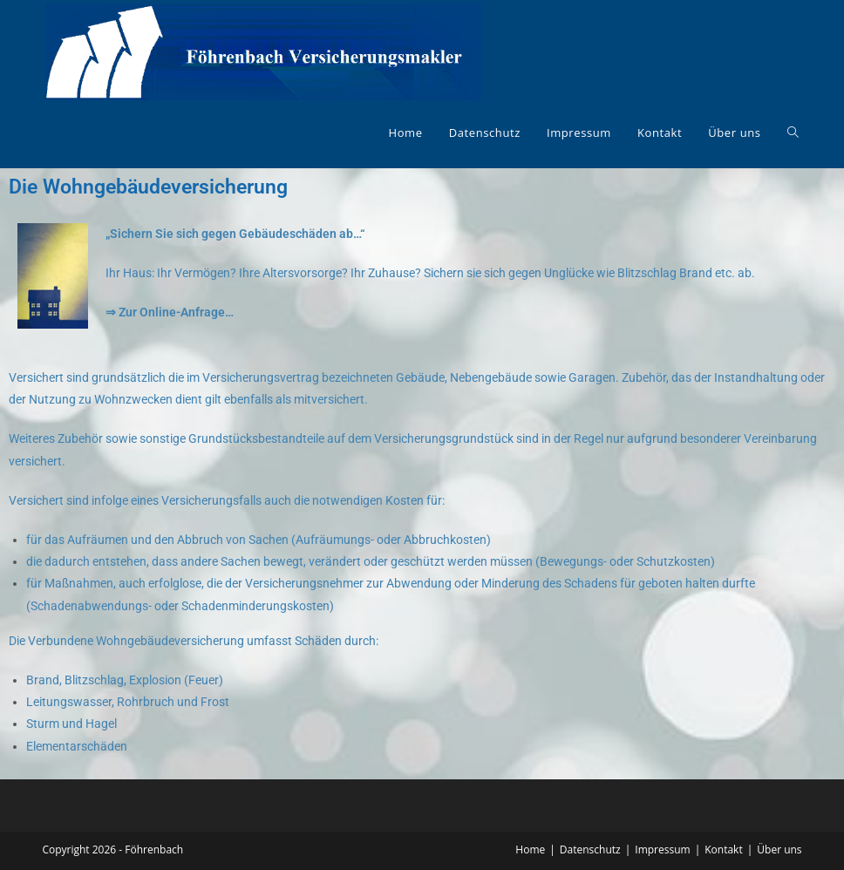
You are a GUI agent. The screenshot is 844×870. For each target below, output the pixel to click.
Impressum (662, 849)
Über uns (779, 849)
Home (530, 849)
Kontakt (723, 849)
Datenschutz (590, 849)
